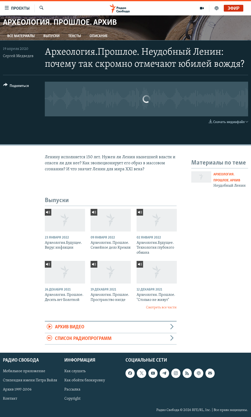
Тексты (74, 36)
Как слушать (75, 371)
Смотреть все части (161, 307)
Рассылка (72, 390)
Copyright (72, 399)
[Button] (16, 87)
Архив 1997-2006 (17, 390)
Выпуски (51, 36)
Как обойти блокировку (84, 380)
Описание (99, 36)
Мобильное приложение (24, 371)
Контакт (10, 399)
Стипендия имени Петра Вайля (30, 380)
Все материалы (21, 36)
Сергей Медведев (18, 56)
